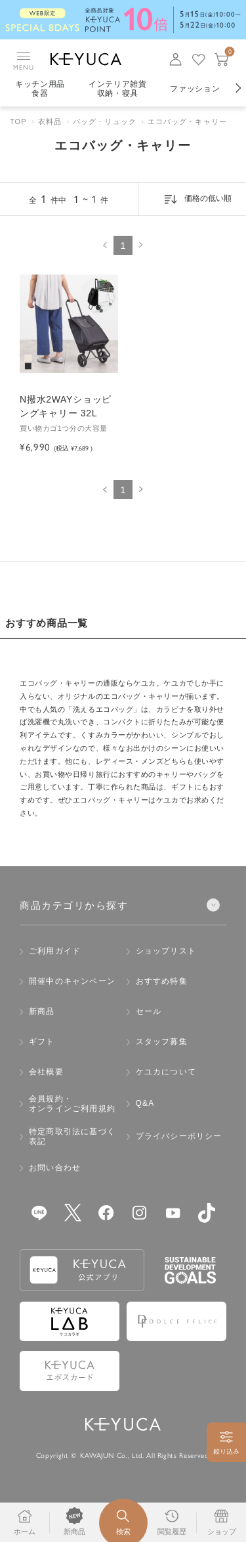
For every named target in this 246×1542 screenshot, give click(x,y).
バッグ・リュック (104, 121)
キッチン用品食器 (40, 88)
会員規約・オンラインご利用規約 (72, 1103)
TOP (18, 121)
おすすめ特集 (162, 981)
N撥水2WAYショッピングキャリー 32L (66, 406)
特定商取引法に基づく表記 (72, 1136)
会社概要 (46, 1071)
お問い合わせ (55, 1167)
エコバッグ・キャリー (187, 121)
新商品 (42, 1011)
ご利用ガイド (55, 951)
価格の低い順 (208, 198)
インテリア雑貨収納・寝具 (118, 88)
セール (149, 1011)
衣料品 (50, 121)
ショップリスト (166, 951)
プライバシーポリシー (179, 1136)
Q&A (145, 1103)
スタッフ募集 (162, 1041)
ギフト (42, 1041)
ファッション (195, 88)
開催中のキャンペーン (72, 981)
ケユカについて (166, 1071)
